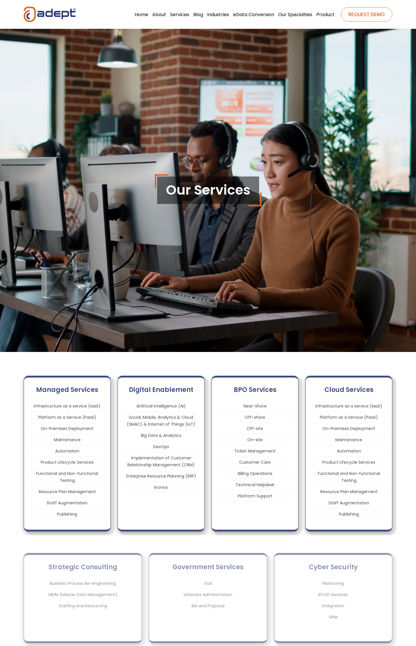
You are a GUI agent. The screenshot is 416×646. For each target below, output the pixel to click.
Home (141, 14)
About (159, 14)
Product (325, 14)
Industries (218, 14)
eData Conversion (253, 14)
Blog (198, 14)
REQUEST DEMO (366, 14)
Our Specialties (295, 14)
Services (179, 14)
